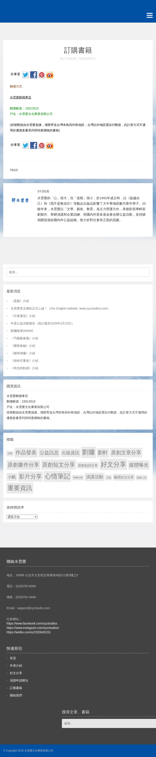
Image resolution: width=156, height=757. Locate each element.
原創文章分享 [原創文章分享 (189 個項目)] (126, 452)
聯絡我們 (16, 695)
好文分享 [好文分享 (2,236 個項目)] (113, 464)
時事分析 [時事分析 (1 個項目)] (78, 477)
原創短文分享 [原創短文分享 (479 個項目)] (58, 465)
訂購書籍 (78, 50)
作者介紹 (16, 665)
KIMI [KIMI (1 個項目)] (10, 453)
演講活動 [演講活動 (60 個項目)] (94, 476)
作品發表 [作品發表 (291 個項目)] (26, 452)
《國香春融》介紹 (23, 345)
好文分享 (16, 673)
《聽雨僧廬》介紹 (23, 353)
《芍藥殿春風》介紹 (24, 338)
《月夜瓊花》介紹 (23, 316)
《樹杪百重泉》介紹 (24, 360)
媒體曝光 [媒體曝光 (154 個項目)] (138, 465)
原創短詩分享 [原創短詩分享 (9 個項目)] (88, 465)
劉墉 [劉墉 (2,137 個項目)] (88, 452)
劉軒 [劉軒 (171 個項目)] (103, 452)
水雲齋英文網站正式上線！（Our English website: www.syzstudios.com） (61, 308)
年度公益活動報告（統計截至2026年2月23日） (43, 323)
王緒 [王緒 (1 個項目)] (108, 477)
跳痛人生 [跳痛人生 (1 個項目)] (141, 477)
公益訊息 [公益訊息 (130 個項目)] (49, 452)
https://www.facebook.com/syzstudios (32, 623)
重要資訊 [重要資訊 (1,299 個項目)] (20, 488)
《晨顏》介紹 (20, 301)
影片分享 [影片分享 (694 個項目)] (30, 476)
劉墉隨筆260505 (22, 331)
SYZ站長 (43, 191)
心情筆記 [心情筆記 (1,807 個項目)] (57, 476)
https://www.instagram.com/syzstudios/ (33, 628)
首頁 (13, 658)
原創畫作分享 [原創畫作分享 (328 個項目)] (23, 465)
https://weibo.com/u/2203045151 (29, 632)
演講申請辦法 (19, 680)
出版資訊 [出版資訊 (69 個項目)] (70, 452)
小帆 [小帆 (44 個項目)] (12, 477)
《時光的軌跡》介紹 (24, 368)
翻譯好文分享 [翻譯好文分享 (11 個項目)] (124, 477)
